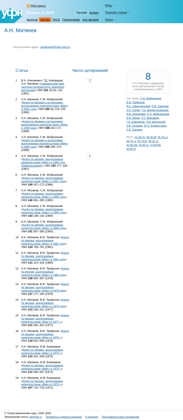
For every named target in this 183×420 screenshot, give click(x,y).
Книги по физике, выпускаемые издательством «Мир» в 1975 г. (42, 351)
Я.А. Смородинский (138, 106)
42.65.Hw (131, 145)
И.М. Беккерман (136, 114)
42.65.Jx (144, 145)
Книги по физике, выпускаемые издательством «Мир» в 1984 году (43, 226)
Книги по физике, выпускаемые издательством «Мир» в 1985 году (43, 211)
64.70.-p (131, 141)
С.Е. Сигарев (134, 129)
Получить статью (116, 12)
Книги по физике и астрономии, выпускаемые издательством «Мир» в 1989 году (44, 143)
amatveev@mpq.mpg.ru (55, 47)
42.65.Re (155, 145)
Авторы (45, 19)
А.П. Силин (133, 110)
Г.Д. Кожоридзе (135, 121)
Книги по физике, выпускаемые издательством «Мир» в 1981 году (45, 256)
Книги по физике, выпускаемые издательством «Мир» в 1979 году (45, 287)
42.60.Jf (131, 149)
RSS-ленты (38, 5)
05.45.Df (151, 137)
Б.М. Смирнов (159, 106)
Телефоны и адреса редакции (63, 416)
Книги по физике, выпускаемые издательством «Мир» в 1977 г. (45, 318)
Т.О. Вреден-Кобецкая (154, 110)
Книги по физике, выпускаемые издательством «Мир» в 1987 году (43, 179)
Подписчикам (71, 19)
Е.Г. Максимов (150, 118)
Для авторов (90, 19)
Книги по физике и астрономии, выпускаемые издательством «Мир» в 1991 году (44, 106)
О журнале (91, 416)
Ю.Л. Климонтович (155, 125)
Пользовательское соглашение (120, 416)
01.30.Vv (140, 137)
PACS (56, 19)
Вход (108, 5)
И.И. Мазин (133, 118)
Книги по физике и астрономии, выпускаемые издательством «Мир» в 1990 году (44, 125)
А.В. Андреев (134, 125)
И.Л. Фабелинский (158, 114)
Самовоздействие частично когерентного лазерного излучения (42, 87)
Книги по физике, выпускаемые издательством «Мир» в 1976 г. (45, 334)
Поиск (109, 19)
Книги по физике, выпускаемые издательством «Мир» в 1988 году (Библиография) (43, 162)
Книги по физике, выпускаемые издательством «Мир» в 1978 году (45, 303)
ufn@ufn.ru (35, 416)
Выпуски (32, 19)
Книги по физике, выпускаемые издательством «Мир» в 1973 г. (42, 382)
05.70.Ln (163, 137)
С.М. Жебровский (150, 98)
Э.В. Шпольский (155, 121)
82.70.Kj (142, 141)
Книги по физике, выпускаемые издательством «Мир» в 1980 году (45, 272)
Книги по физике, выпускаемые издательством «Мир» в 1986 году (43, 195)
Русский (81, 12)
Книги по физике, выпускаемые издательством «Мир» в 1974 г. (42, 367)
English (94, 12)
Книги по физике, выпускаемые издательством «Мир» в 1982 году (45, 240)
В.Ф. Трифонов (135, 102)
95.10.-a (153, 141)
